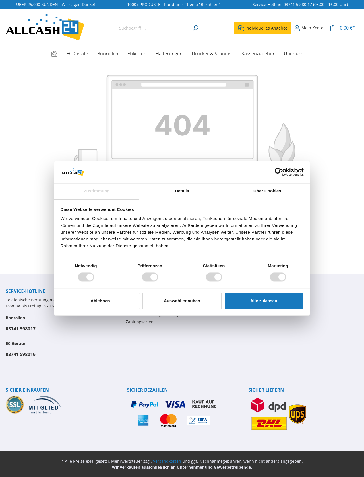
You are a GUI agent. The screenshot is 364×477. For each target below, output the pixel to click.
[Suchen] (195, 28)
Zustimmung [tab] (97, 190)
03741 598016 (21, 354)
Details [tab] (182, 190)
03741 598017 (21, 329)
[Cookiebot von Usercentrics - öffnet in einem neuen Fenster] (279, 172)
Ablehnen (100, 300)
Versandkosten (167, 461)
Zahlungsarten (140, 321)
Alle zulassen (263, 300)
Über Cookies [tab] (267, 190)
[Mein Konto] (309, 27)
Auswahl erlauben (182, 300)
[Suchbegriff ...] (153, 28)
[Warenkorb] (342, 28)
